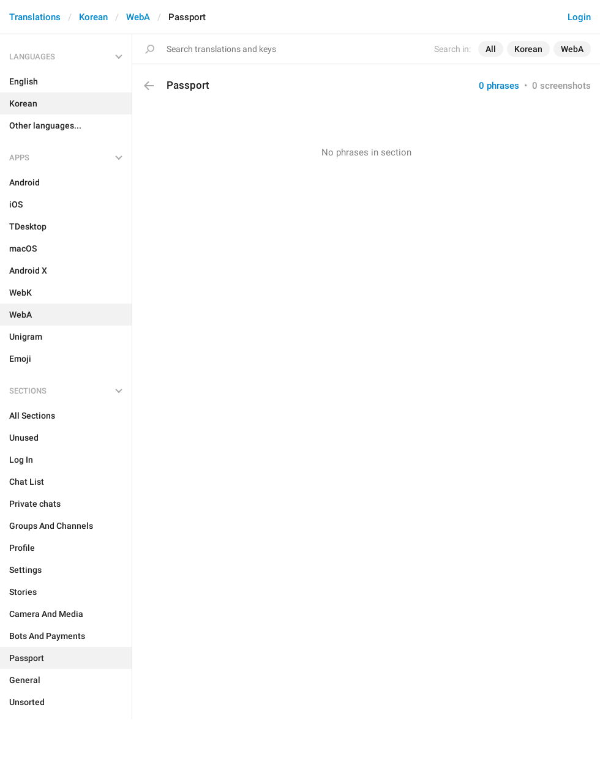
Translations (35, 17)
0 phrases (499, 85)
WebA (138, 17)
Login (579, 17)
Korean (93, 17)
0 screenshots (561, 85)
